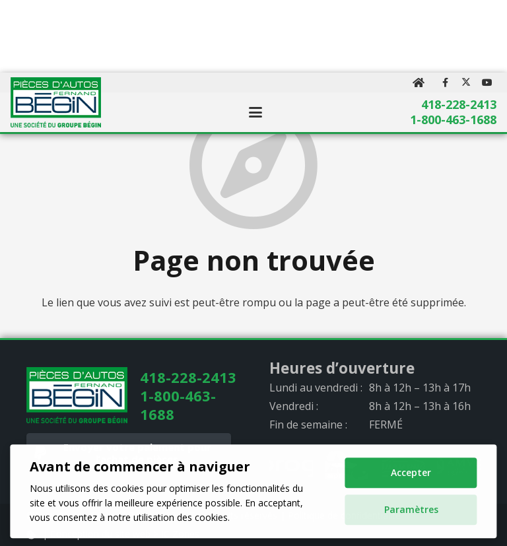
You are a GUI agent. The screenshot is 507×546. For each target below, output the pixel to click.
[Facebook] (445, 82)
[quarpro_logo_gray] (403, 466)
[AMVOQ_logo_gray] (459, 466)
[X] (466, 82)
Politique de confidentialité (344, 515)
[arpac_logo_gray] (347, 466)
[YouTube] (487, 82)
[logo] (56, 102)
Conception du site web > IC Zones (124, 534)
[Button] (419, 82)
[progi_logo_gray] (291, 466)
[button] (255, 112)
